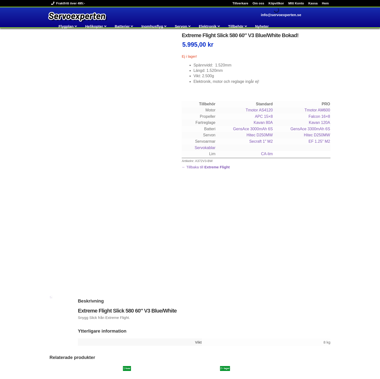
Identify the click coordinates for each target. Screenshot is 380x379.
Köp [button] (62, 344)
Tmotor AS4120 (259, 110)
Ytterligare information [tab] (51, 195)
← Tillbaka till (206, 167)
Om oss (258, 3)
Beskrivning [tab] (50, 194)
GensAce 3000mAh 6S (253, 129)
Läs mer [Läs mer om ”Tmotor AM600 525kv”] (258, 339)
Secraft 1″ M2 (261, 141)
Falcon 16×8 (319, 116)
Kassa (313, 3)
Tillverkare (240, 3)
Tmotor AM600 (317, 110)
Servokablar (205, 148)
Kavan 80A (263, 122)
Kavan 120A (319, 122)
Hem (325, 3)
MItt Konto (296, 3)
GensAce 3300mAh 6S (310, 129)
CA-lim (267, 154)
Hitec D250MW (260, 135)
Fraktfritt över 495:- (67, 3)
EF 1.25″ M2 (319, 141)
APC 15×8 (264, 116)
